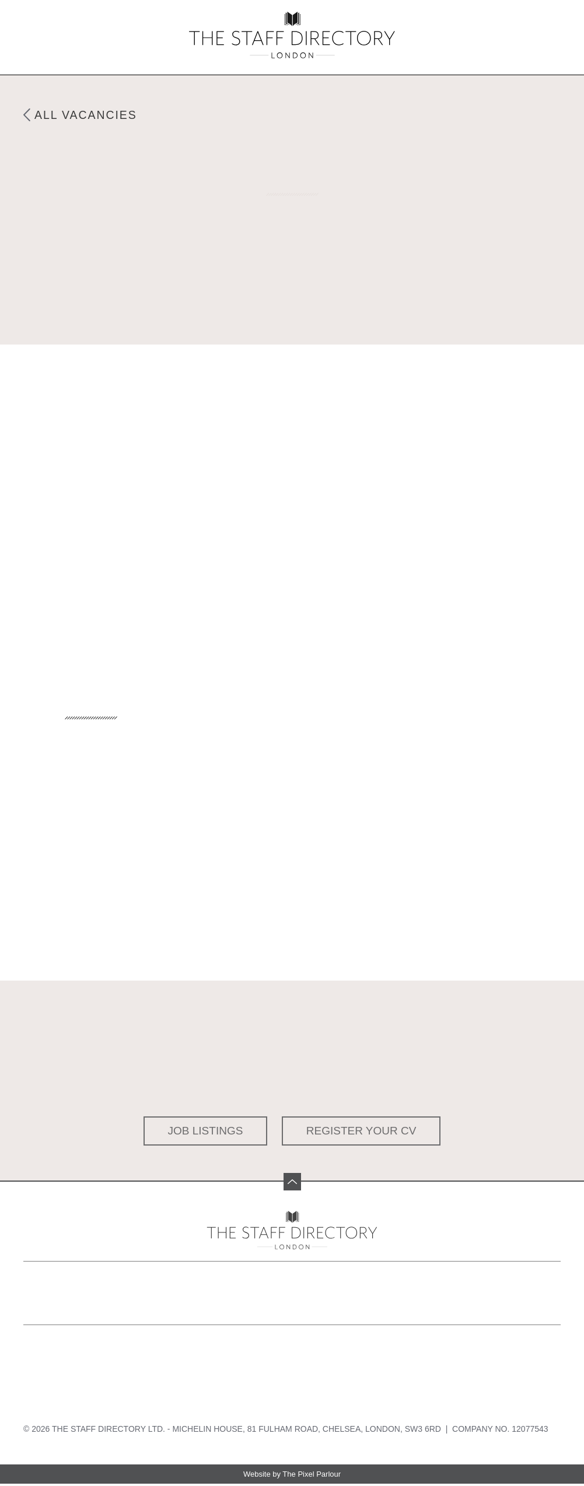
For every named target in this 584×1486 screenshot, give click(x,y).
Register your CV (361, 1131)
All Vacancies (88, 114)
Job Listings (205, 1131)
